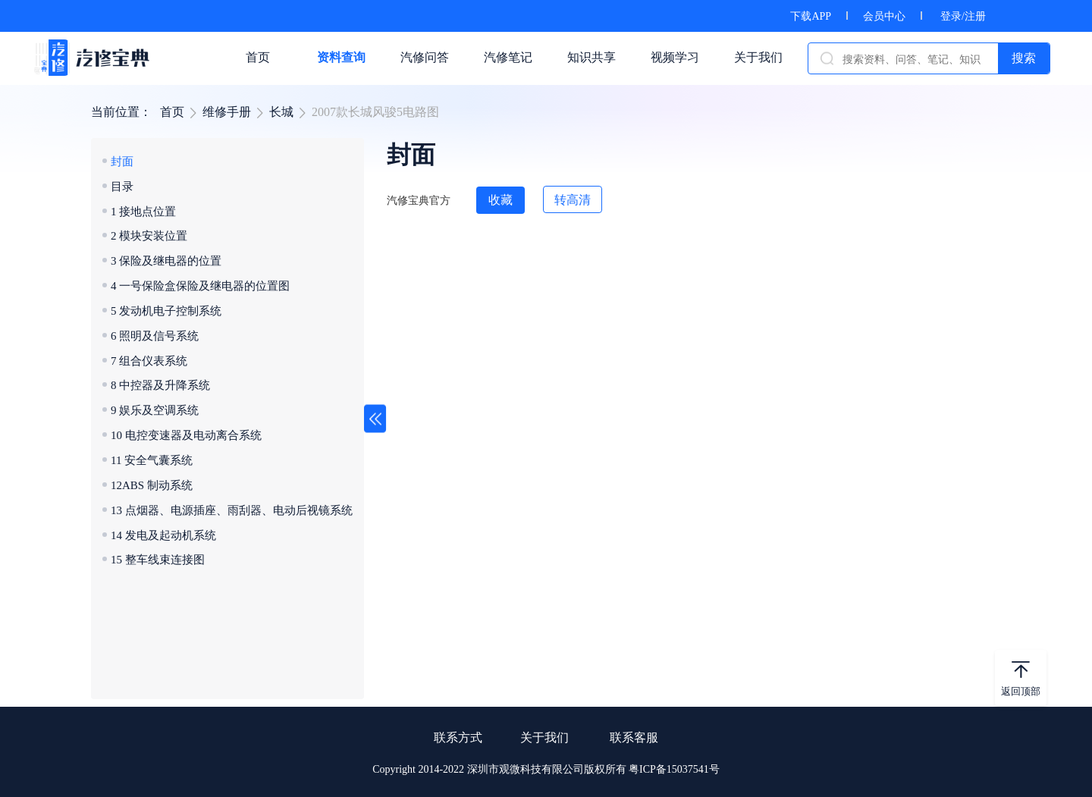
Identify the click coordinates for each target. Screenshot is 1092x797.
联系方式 (458, 737)
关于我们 (544, 737)
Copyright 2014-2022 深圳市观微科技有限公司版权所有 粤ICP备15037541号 (546, 769)
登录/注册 (963, 16)
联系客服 (634, 737)
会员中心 (884, 16)
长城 (281, 111)
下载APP (810, 16)
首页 (172, 111)
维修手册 (226, 111)
